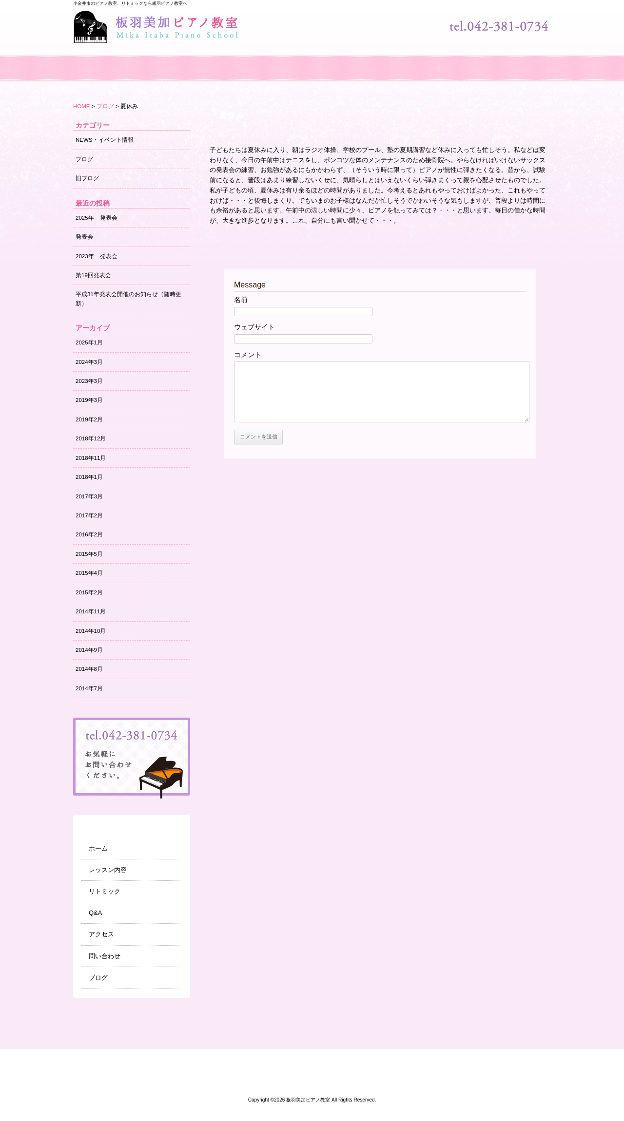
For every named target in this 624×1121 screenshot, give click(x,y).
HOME (81, 106)
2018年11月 (91, 458)
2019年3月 (89, 400)
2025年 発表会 (96, 218)
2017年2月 (89, 515)
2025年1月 (89, 342)
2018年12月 (91, 438)
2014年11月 (91, 611)
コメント (247, 355)
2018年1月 (89, 477)
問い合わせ (448, 63)
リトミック (244, 63)
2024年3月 (89, 362)
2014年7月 (89, 688)
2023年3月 (89, 381)
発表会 (84, 237)
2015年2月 (89, 592)
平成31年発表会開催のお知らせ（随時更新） (128, 298)
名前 (241, 300)
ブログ (517, 63)
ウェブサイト (254, 327)
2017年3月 (89, 496)
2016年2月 (89, 534)
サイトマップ (470, 1060)
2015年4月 (89, 573)
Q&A (312, 63)
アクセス (380, 63)
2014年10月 (91, 631)
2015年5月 (89, 554)
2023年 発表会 (96, 256)
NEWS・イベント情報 (105, 140)
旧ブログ (87, 178)
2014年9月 (89, 650)
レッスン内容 (175, 63)
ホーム (107, 63)
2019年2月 (89, 419)
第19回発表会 (93, 275)
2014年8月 (89, 669)
